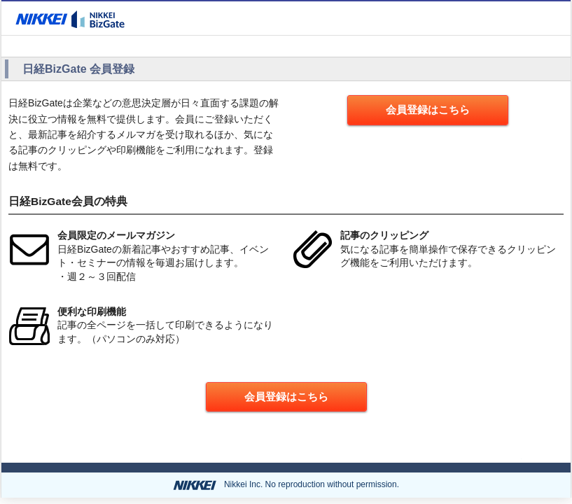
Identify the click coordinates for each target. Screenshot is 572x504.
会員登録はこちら (428, 109)
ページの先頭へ (482, 456)
